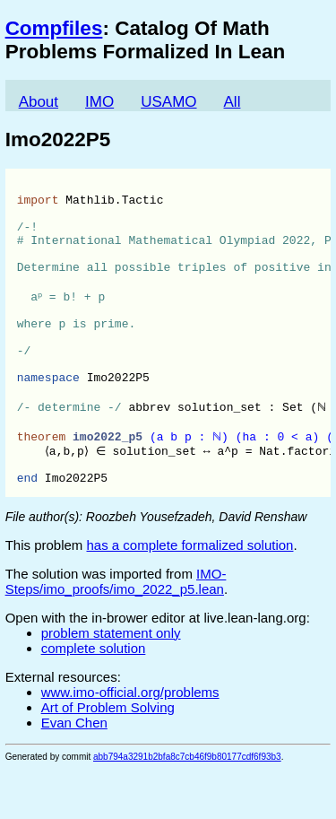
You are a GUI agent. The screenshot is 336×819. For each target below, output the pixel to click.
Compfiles (54, 28)
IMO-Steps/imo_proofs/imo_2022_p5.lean (116, 631)
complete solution (93, 698)
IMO (99, 101)
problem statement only (111, 683)
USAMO (168, 101)
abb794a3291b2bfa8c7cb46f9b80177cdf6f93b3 (187, 807)
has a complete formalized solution (190, 595)
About (38, 101)
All (232, 101)
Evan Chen (74, 772)
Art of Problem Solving (108, 757)
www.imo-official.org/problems (130, 742)
